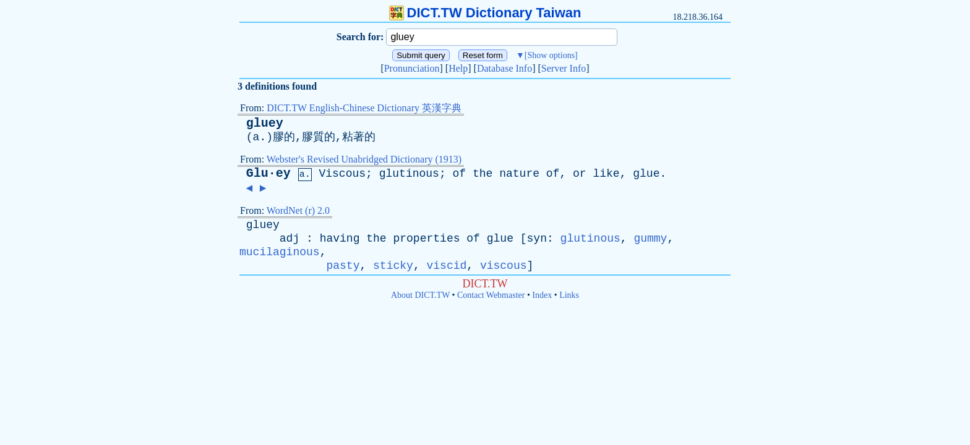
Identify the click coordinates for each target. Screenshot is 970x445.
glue (646, 173)
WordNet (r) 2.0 (298, 210)
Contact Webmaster (491, 295)
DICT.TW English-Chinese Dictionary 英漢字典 (364, 108)
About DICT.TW (420, 295)
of (459, 173)
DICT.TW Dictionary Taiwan (485, 12)
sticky (393, 266)
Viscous (342, 173)
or (579, 173)
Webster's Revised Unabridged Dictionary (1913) (364, 159)
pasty (342, 266)
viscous (503, 266)
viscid (446, 266)
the (482, 173)
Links (569, 295)
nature (519, 173)
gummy (650, 238)
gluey (264, 123)
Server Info (563, 68)
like (606, 173)
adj (289, 238)
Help (458, 68)
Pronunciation (412, 68)
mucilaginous (279, 252)
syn (537, 238)
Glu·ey (268, 173)
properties (426, 238)
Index (542, 295)
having (340, 238)
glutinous (409, 173)
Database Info (504, 68)
